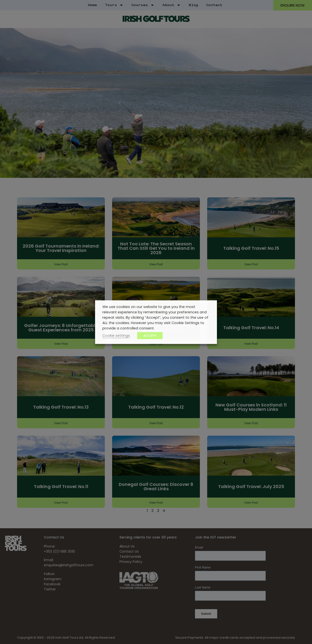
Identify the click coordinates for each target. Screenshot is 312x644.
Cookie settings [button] (116, 335)
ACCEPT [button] (149, 335)
